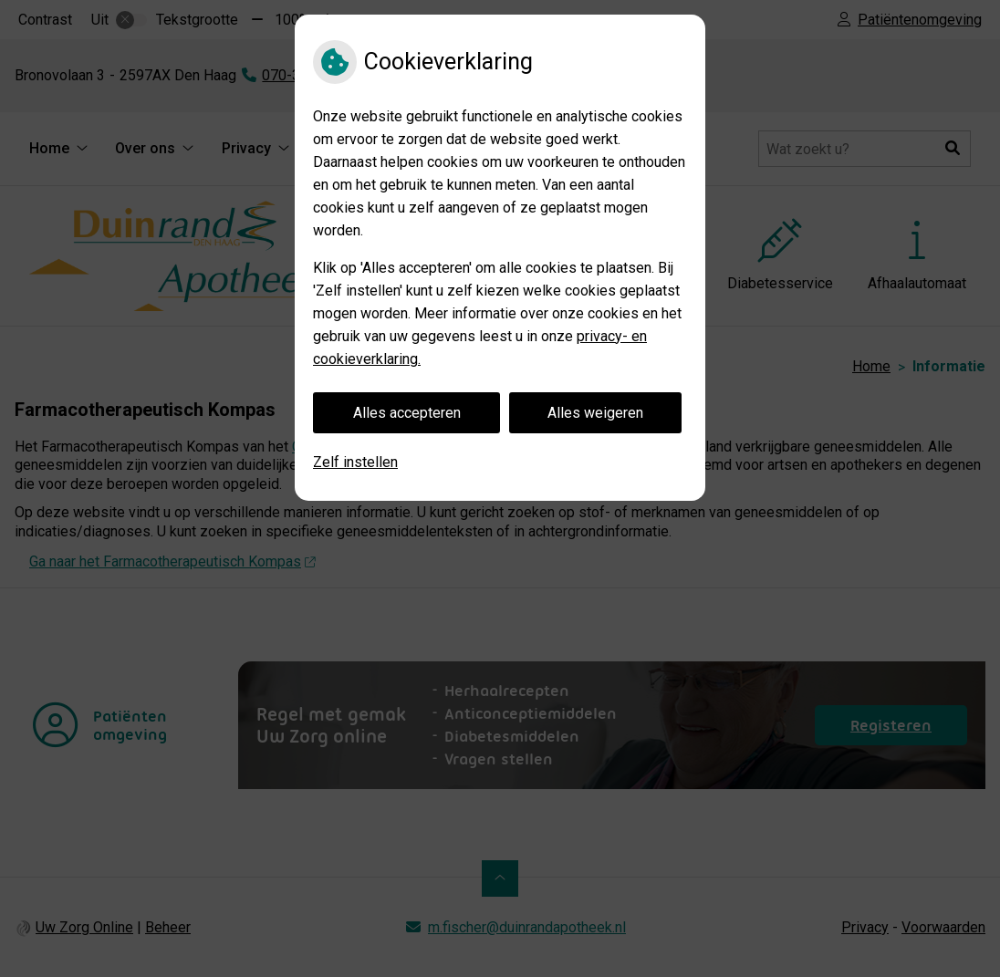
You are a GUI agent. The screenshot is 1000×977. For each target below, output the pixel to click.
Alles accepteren (407, 412)
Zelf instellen (355, 462)
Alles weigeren (595, 412)
